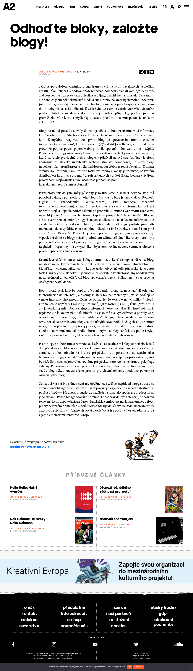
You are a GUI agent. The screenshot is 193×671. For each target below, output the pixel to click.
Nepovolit (138, 667)
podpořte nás (74, 626)
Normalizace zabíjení (116, 519)
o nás (29, 607)
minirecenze (29, 500)
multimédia (135, 7)
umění (98, 7)
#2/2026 (126, 497)
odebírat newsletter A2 (29, 447)
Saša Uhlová (107, 525)
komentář (105, 527)
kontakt (29, 613)
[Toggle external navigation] (186, 7)
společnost (115, 7)
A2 (9, 7)
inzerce (118, 607)
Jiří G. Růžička (48, 72)
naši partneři (118, 613)
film (72, 7)
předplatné (74, 607)
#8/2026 (124, 525)
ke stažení (118, 619)
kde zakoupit (74, 613)
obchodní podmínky (163, 622)
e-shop (74, 619)
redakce (29, 619)
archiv (153, 7)
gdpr (163, 613)
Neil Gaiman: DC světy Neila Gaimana (27, 521)
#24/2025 (37, 529)
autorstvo (29, 626)
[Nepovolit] (189, 666)
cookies (118, 626)
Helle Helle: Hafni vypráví (23, 490)
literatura (42, 7)
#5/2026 (36, 497)
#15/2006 (66, 72)
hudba (84, 7)
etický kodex (163, 607)
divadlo (59, 7)
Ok (129, 667)
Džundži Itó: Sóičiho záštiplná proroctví (115, 490)
